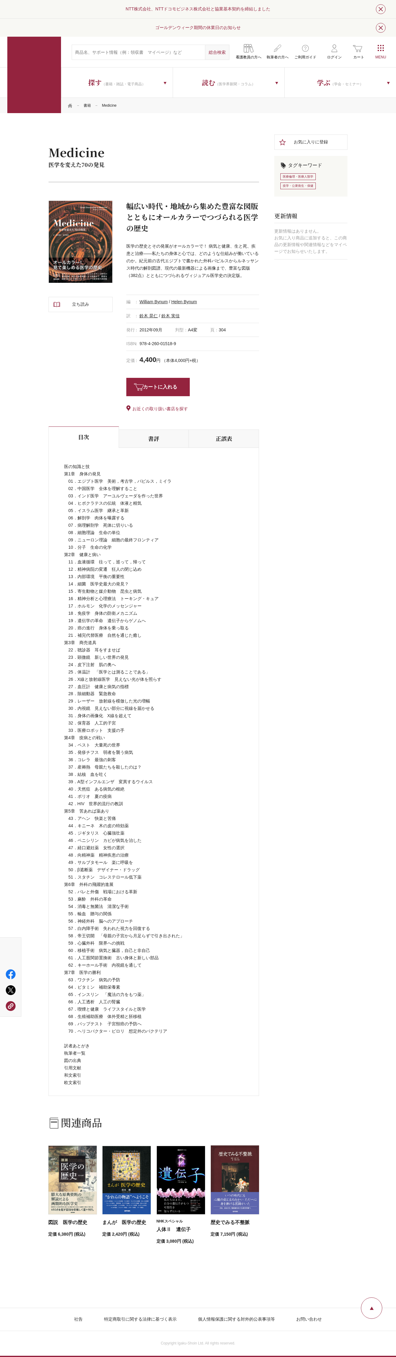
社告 (78, 1319)
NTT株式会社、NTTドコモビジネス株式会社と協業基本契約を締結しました (198, 8)
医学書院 (34, 75)
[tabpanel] (81, 242)
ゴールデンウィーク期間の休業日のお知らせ (198, 27)
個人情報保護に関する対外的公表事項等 (236, 1319)
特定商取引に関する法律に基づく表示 (140, 1319)
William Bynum (153, 301)
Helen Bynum (184, 301)
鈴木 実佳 (170, 315)
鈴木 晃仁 (148, 315)
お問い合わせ (309, 1319)
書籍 (87, 105)
